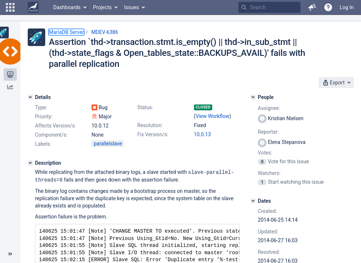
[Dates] (253, 200)
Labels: (43, 144)
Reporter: (268, 132)
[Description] (30, 162)
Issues (131, 7)
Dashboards (67, 7)
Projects (102, 7)
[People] (253, 97)
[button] (10, 7)
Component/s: (51, 135)
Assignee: (269, 108)
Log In (347, 7)
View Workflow (212, 116)
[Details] (30, 97)
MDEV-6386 (104, 32)
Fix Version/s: (152, 134)
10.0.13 (202, 134)
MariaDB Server (66, 32)
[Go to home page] (33, 7)
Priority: (44, 116)
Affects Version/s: (55, 126)
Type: (41, 107)
